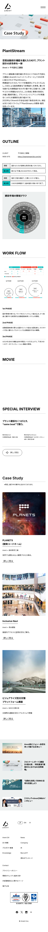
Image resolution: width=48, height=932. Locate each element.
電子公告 (5, 886)
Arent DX (5, 837)
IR (21, 848)
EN (25, 823)
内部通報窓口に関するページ (12, 881)
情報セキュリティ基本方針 (11, 876)
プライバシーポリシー (9, 871)
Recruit (24, 853)
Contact (5, 865)
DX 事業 (5, 843)
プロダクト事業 (7, 848)
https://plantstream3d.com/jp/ (29, 157)
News (23, 837)
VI (30, 823)
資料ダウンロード (27, 858)
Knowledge (6, 853)
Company (24, 843)
